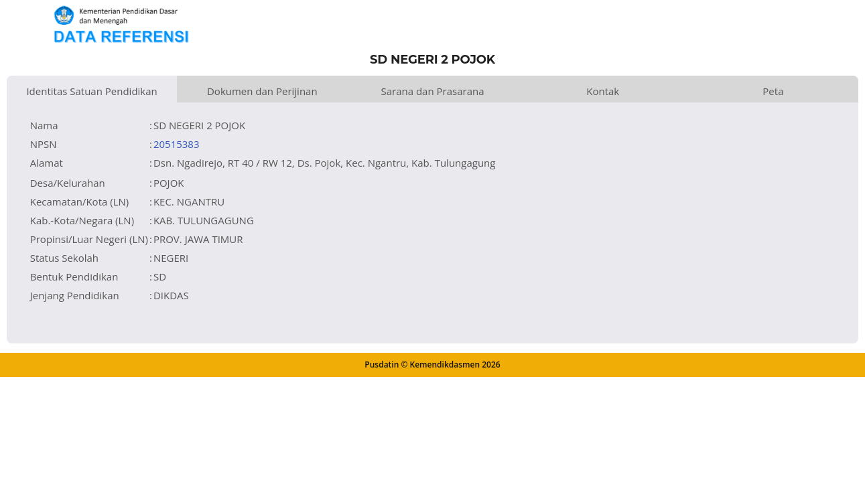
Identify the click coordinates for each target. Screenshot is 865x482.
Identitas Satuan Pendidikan (91, 91)
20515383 (176, 144)
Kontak (602, 91)
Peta (772, 91)
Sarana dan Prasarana (432, 91)
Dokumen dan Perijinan (262, 91)
